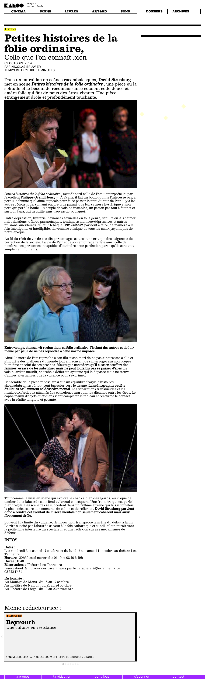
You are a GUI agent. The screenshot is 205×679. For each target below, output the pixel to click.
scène (45, 11)
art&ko (99, 11)
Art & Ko (15, 616)
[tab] (63, 664)
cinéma (18, 11)
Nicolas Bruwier (26, 66)
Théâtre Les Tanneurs (44, 564)
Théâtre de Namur (25, 585)
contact (178, 676)
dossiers (154, 11)
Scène (11, 29)
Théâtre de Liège (23, 588)
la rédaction (62, 676)
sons (125, 11)
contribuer (103, 676)
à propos (23, 676)
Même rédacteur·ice (31, 607)
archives (180, 11)
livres (71, 11)
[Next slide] (139, 637)
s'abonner (141, 676)
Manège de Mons (24, 581)
